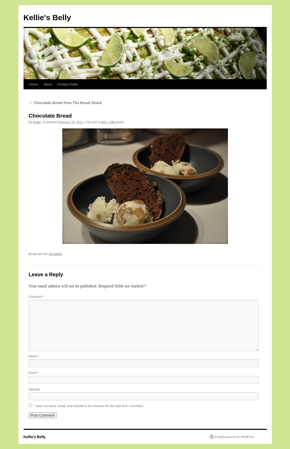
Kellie (37, 122)
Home (33, 84)
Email (34, 373)
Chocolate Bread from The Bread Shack (65, 103)
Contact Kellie (67, 84)
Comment (36, 297)
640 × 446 (108, 122)
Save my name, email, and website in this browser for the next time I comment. (90, 406)
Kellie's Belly (47, 17)
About (47, 84)
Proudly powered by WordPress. (235, 437)
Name (34, 356)
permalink (55, 254)
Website (34, 389)
